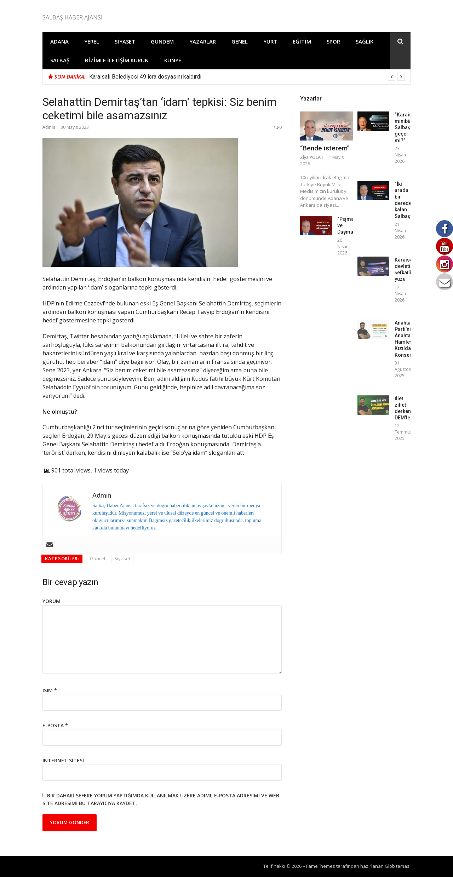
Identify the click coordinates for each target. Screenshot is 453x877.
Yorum (51, 601)
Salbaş (59, 60)
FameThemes (320, 866)
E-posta (55, 725)
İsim (49, 690)
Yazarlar (202, 41)
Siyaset (125, 41)
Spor (333, 41)
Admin (48, 127)
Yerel (91, 41)
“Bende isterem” (325, 148)
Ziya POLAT (311, 157)
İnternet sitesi (63, 760)
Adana (59, 41)
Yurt (270, 41)
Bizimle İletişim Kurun (117, 60)
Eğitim (302, 41)
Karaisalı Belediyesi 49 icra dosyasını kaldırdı (145, 76)
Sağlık (364, 41)
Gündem (162, 41)
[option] (247, 77)
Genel (239, 41)
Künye (172, 60)
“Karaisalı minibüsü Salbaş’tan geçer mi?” (406, 127)
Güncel (97, 558)
